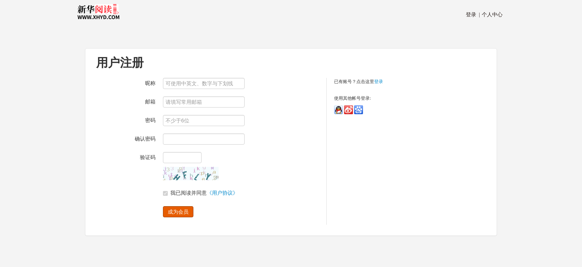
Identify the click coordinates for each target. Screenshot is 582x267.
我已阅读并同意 (200, 193)
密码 (150, 120)
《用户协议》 (222, 193)
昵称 (150, 83)
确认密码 (145, 139)
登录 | (473, 14)
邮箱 (150, 102)
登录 (378, 81)
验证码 (148, 157)
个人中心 (491, 14)
